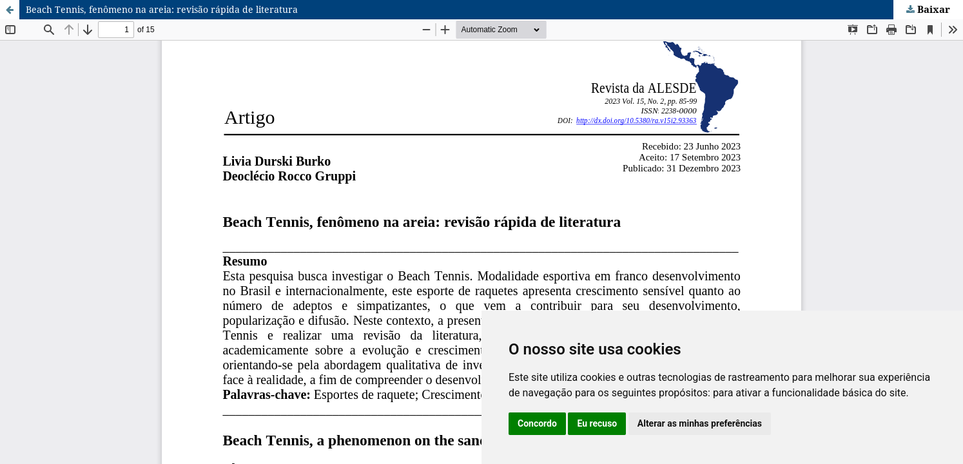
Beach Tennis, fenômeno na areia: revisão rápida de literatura (162, 9)
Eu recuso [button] (597, 423)
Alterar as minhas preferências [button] (699, 423)
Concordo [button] (537, 423)
